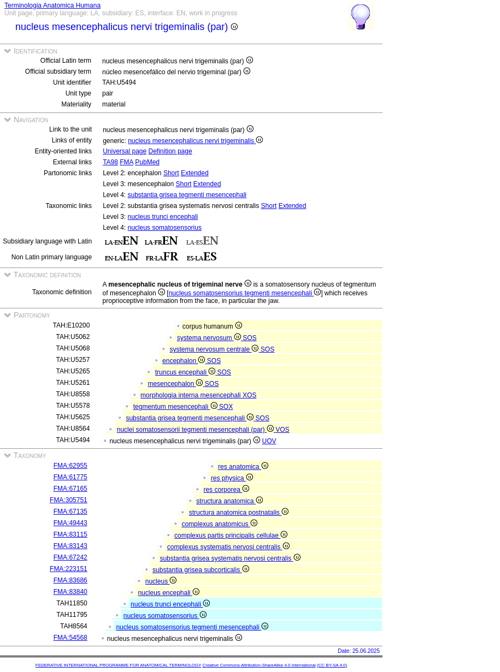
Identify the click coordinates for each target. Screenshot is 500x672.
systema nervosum (210, 338)
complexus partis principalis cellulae (230, 535)
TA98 (110, 162)
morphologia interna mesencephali (191, 395)
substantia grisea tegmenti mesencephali (187, 195)
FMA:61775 (70, 477)
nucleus (161, 581)
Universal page (124, 151)
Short (171, 173)
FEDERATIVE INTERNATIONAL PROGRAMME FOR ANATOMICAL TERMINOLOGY (118, 665)
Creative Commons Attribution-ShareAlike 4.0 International (258, 665)
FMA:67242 (70, 557)
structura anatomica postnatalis (239, 512)
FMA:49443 (70, 523)
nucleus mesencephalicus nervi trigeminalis (195, 141)
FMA (126, 162)
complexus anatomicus (219, 524)
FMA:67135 (70, 511)
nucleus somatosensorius (165, 227)
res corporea (226, 489)
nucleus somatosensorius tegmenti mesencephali (245, 293)
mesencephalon (176, 384)
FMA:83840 (70, 592)
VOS (282, 429)
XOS (249, 395)
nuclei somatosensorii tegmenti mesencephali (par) (196, 429)
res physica (232, 478)
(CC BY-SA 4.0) (332, 665)
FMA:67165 (70, 488)
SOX (226, 407)
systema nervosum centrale (214, 349)
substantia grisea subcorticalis (200, 570)
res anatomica (243, 467)
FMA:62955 (70, 465)
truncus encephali (186, 372)
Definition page (170, 151)
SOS (249, 338)
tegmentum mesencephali (176, 407)
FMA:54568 (70, 637)
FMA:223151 (68, 569)
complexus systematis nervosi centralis (228, 547)
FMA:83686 (70, 580)
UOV (269, 441)
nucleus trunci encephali (163, 217)
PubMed (147, 162)
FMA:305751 (68, 500)
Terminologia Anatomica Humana (52, 5)
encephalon (184, 361)
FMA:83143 (70, 546)
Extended (195, 173)
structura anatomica (229, 501)
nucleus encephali (168, 593)
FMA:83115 (70, 534)
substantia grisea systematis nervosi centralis (230, 558)
